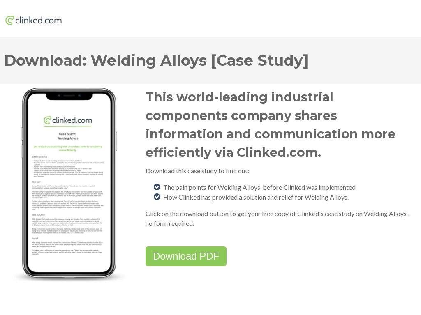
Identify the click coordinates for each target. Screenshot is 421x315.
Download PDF (186, 256)
